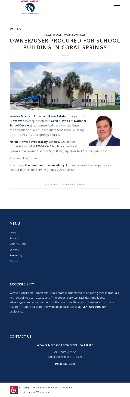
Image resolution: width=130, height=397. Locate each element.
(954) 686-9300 (91, 307)
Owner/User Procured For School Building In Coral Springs (65, 44)
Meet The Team (18, 243)
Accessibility (16, 255)
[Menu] (115, 7)
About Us (14, 238)
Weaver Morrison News (69, 34)
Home (13, 232)
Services (14, 249)
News (48, 34)
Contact (14, 261)
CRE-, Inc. (43, 392)
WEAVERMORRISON (75, 184)
